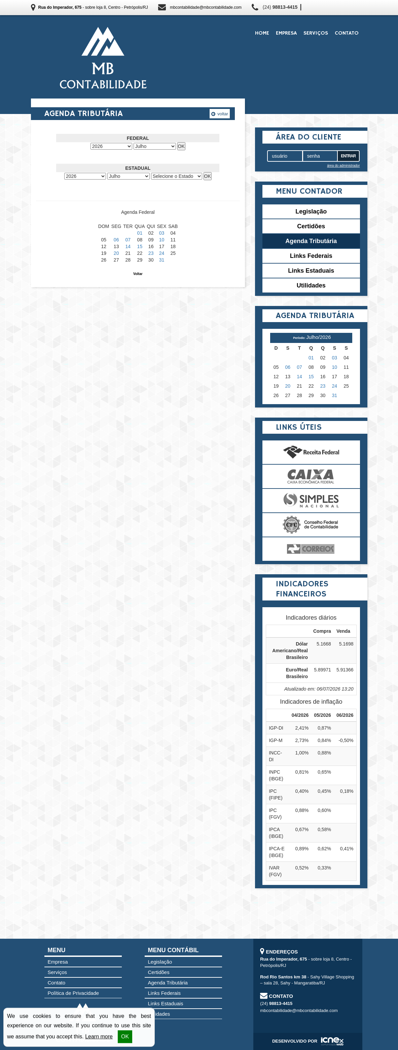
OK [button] (125, 1037)
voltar (219, 113)
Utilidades (311, 285)
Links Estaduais (311, 270)
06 (116, 239)
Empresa (286, 33)
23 (151, 253)
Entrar (348, 156)
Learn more (99, 1037)
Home (262, 33)
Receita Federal (311, 452)
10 (162, 239)
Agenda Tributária (311, 241)
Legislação (311, 211)
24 (162, 253)
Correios (311, 549)
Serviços (315, 33)
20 (116, 253)
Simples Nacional (311, 500)
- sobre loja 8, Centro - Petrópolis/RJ (93, 7)
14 (128, 246)
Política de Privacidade (73, 993)
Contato (347, 33)
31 (162, 260)
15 (140, 246)
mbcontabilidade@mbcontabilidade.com (206, 7)
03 (162, 233)
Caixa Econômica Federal (311, 476)
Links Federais (311, 255)
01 (140, 233)
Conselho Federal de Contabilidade (311, 525)
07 (128, 239)
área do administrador (343, 165)
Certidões (311, 226)
